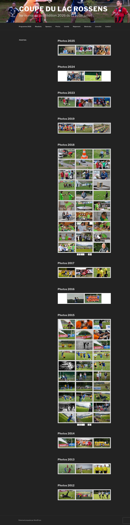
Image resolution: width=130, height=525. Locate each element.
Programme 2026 (25, 26)
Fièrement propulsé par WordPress (29, 520)
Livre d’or (98, 26)
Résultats (38, 26)
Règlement (76, 26)
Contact (108, 26)
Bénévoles (87, 26)
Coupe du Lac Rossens (63, 9)
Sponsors (48, 26)
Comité (66, 26)
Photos (57, 26)
